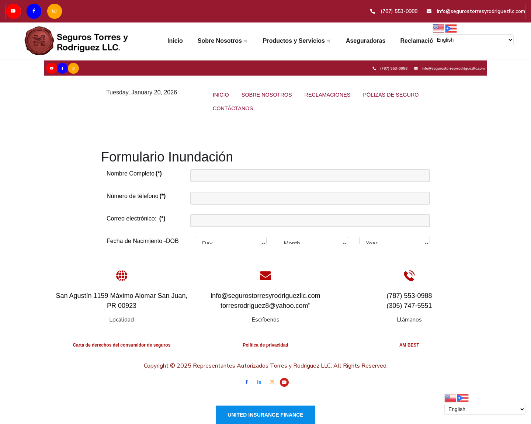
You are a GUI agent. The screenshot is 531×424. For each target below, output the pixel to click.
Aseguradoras (366, 41)
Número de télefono (136, 196)
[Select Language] (473, 39)
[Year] (394, 244)
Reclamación (418, 41)
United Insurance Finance (265, 415)
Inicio (175, 41)
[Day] (231, 244)
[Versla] (265, 67)
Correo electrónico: (136, 218)
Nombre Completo (134, 173)
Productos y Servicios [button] (294, 41)
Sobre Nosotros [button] (220, 41)
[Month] (313, 244)
